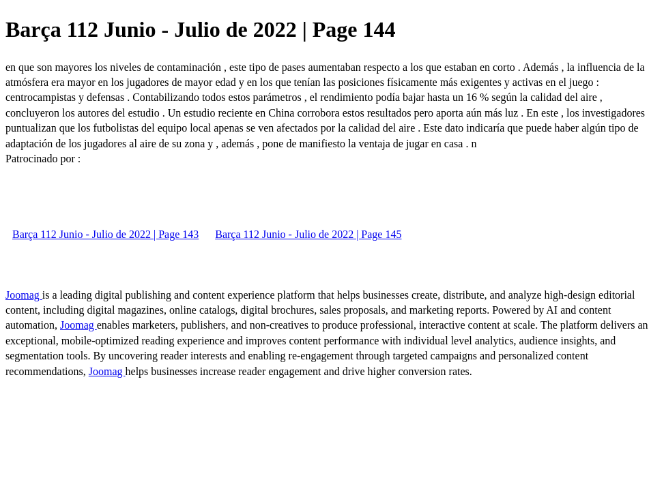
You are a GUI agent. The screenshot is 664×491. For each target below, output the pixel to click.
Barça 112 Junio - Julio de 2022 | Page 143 (105, 234)
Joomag (23, 295)
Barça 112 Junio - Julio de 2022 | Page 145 (308, 234)
